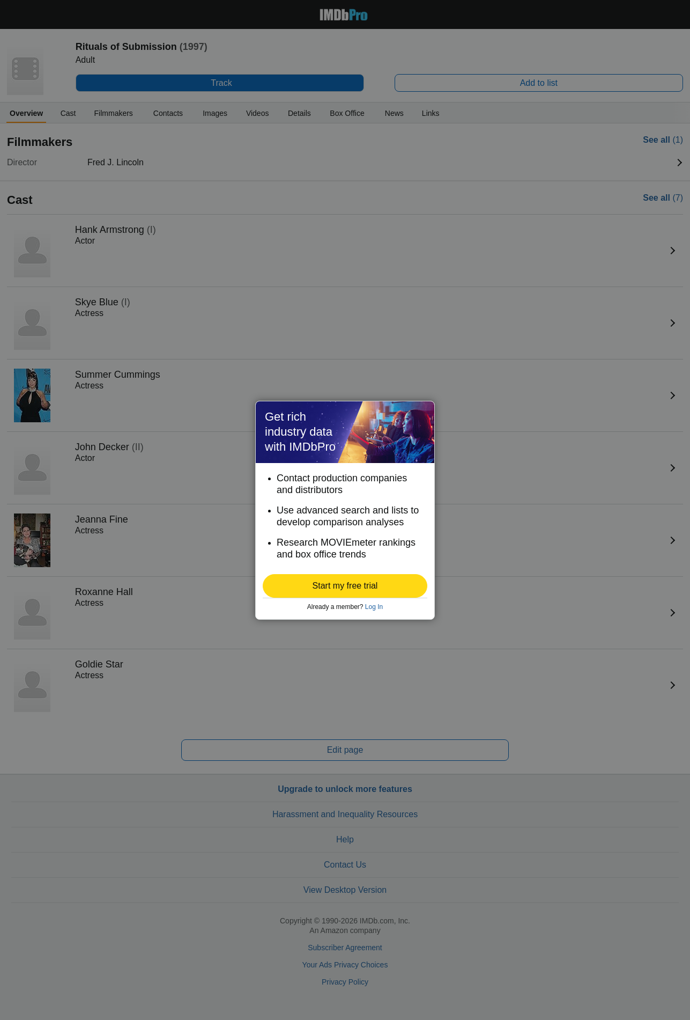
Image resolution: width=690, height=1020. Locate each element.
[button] (345, 586)
